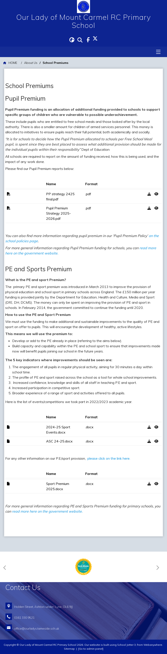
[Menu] (158, 52)
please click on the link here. (109, 458)
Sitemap (69, 648)
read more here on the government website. (47, 511)
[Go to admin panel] (90, 648)
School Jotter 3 (126, 644)
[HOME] (10, 63)
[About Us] (30, 63)
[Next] (159, 567)
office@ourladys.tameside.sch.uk (36, 628)
